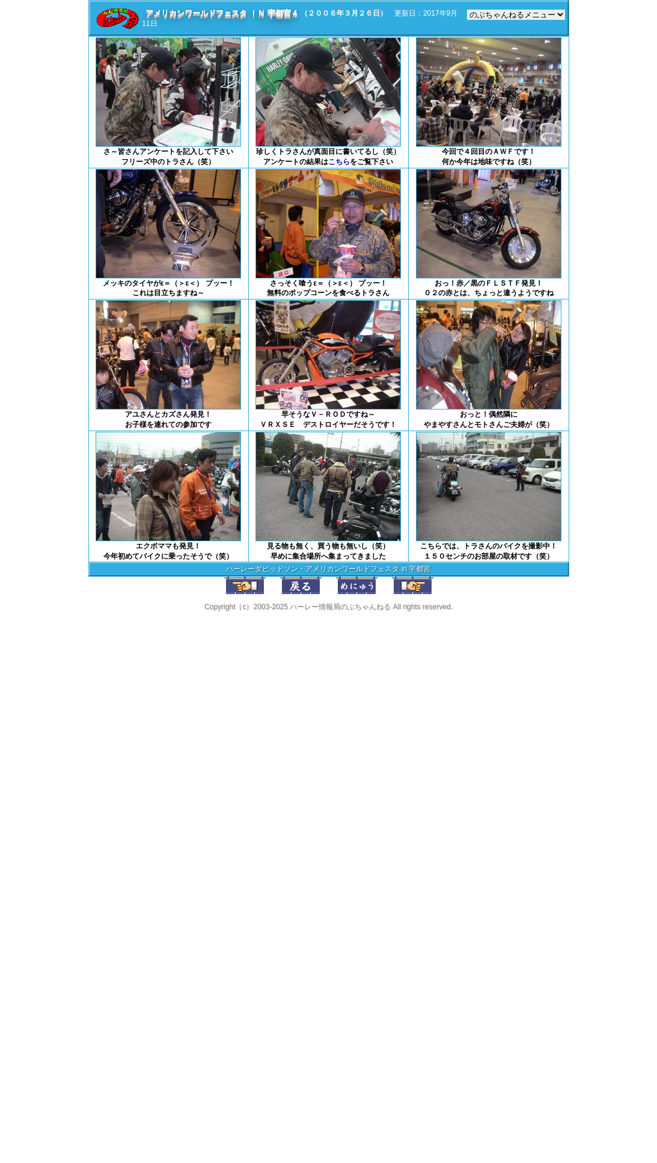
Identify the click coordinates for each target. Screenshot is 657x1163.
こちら (339, 162)
